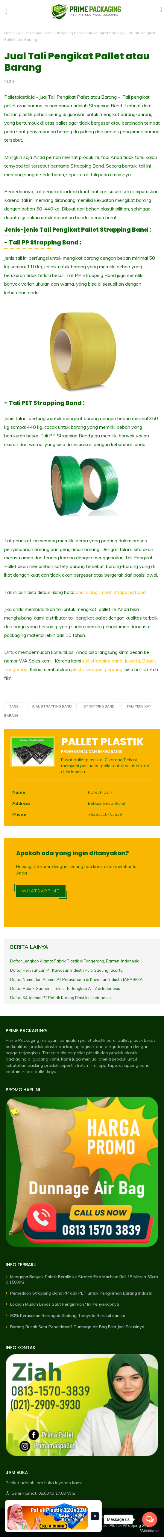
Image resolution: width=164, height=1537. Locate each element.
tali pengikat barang (104, 33)
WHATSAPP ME (41, 891)
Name (18, 792)
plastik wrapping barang (96, 669)
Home (9, 33)
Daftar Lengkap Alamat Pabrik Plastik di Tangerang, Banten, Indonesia (74, 961)
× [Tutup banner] (95, 1516)
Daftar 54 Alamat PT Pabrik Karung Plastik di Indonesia (60, 997)
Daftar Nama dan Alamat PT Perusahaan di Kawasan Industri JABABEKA (76, 979)
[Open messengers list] (149, 1519)
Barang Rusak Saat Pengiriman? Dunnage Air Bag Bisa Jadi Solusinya (77, 1326)
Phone (19, 814)
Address (21, 803)
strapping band (69, 33)
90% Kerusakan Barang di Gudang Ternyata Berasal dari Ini (67, 1315)
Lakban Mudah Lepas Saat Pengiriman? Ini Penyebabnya (64, 1304)
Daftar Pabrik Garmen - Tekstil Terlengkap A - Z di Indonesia (65, 988)
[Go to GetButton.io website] (149, 1531)
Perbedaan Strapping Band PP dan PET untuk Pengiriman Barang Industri (81, 1293)
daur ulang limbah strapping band (111, 592)
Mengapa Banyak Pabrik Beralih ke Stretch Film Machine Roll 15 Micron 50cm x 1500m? (82, 1279)
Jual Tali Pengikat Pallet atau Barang (77, 61)
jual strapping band (35, 33)
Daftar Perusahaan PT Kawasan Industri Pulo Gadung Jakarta (66, 970)
